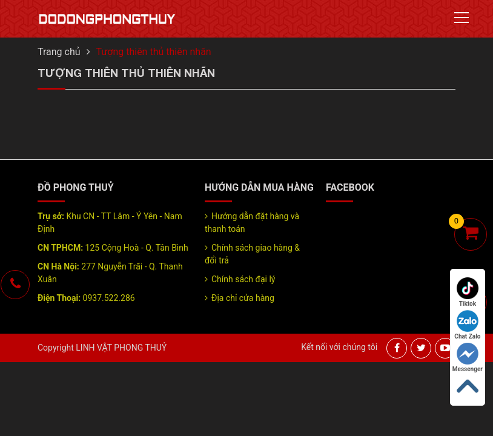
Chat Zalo (467, 325)
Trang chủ (59, 52)
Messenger (467, 357)
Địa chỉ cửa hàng (242, 298)
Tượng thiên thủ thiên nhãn (153, 52)
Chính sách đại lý (243, 279)
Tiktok (467, 292)
